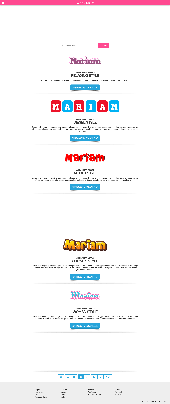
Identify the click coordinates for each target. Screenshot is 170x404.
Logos (38, 389)
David (63, 394)
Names (64, 389)
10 (61, 377)
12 (74, 377)
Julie (63, 397)
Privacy (139, 402)
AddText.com (93, 392)
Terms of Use (145, 402)
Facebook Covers (41, 397)
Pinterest (118, 394)
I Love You (39, 392)
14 (87, 377)
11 (68, 377)
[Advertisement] (85, 24)
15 (94, 377)
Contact (118, 389)
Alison (63, 392)
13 (81, 377)
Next (108, 377)
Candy (37, 394)
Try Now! (103, 45)
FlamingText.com (94, 394)
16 (100, 377)
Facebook (118, 392)
